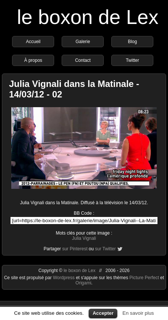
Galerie (83, 41)
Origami (83, 283)
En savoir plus (138, 313)
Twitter (132, 60)
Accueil (33, 41)
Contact (83, 60)
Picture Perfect (144, 277)
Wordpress (64, 277)
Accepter (103, 313)
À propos (33, 60)
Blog (132, 41)
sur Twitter (105, 248)
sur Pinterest (74, 248)
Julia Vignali (84, 238)
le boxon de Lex (88, 17)
